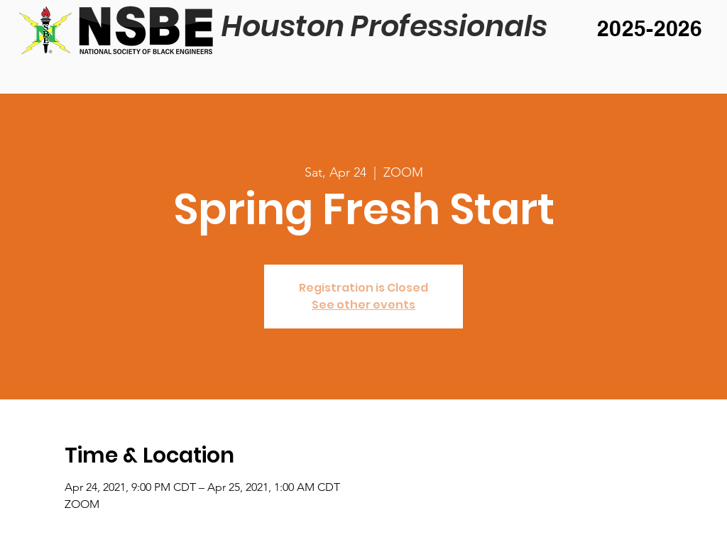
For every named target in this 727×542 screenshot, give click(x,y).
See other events (363, 305)
